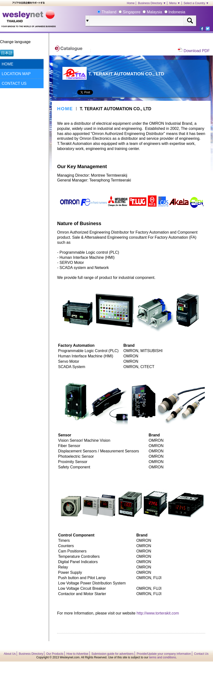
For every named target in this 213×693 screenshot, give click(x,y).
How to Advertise (77, 653)
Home (131, 3)
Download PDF (197, 51)
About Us (10, 653)
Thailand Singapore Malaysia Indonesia (142, 12)
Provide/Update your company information (164, 653)
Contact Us (201, 653)
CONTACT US (14, 83)
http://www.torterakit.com (158, 613)
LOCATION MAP (16, 74)
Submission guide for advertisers (112, 653)
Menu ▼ (174, 3)
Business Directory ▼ (152, 3)
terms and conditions (162, 657)
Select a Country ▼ (196, 3)
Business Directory (31, 653)
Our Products (54, 653)
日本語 (7, 53)
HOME (7, 64)
